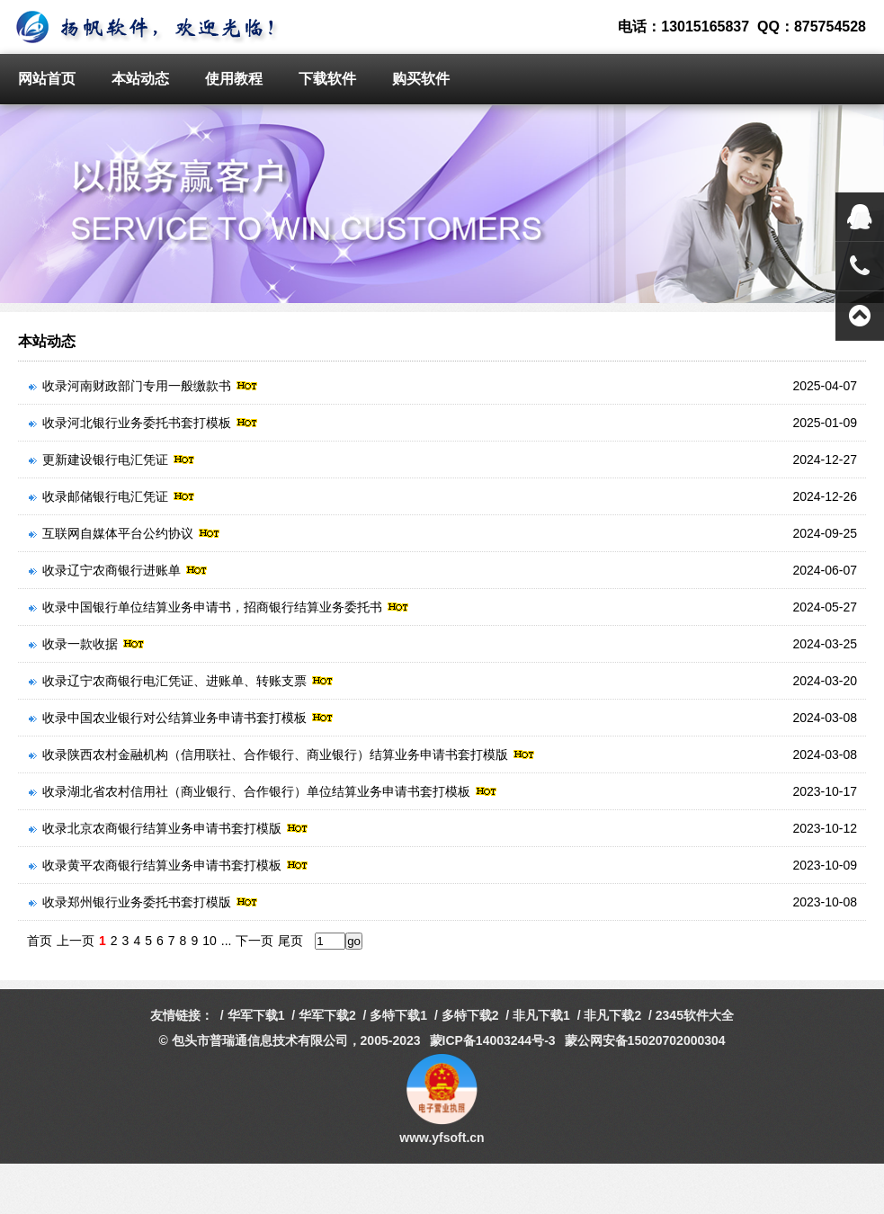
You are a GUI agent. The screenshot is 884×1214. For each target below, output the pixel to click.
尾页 (290, 940)
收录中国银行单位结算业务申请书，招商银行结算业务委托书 (219, 607)
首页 (39, 940)
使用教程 (234, 78)
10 (209, 940)
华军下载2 (327, 1015)
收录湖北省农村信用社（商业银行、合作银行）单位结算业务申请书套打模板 (263, 791)
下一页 (254, 940)
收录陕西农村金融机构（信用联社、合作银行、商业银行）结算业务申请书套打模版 (282, 754)
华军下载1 (256, 1015)
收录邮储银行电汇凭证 (112, 496)
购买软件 (421, 78)
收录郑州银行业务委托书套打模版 (143, 902)
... (226, 940)
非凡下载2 (612, 1015)
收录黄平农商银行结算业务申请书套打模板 (168, 865)
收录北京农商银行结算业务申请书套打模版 (168, 828)
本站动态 (140, 78)
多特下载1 (398, 1015)
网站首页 (47, 78)
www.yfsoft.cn (441, 1137)
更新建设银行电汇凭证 (112, 459)
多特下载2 (470, 1015)
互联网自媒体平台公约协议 (124, 533)
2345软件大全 (695, 1015)
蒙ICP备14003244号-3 (493, 1040)
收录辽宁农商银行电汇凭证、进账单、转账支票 (181, 681)
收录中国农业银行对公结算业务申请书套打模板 (181, 717)
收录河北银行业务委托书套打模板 (143, 422)
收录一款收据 (87, 644)
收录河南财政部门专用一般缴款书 (143, 386)
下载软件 (327, 78)
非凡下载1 (541, 1015)
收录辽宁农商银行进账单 (118, 570)
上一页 (75, 940)
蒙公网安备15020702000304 (645, 1040)
